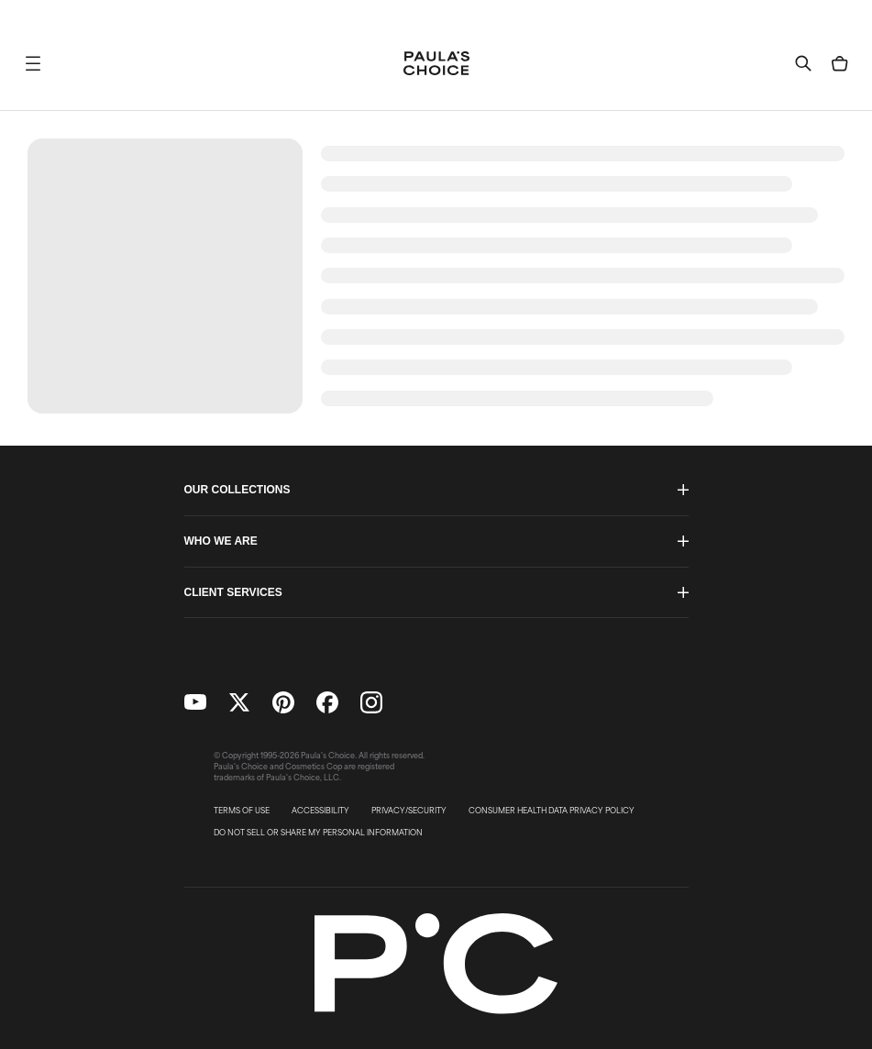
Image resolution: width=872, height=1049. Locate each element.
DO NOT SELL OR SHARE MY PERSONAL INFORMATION (318, 832)
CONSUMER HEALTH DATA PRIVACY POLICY (552, 810)
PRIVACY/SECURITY (409, 810)
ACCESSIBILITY (320, 810)
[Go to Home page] (436, 63)
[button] (33, 63)
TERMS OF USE (242, 810)
